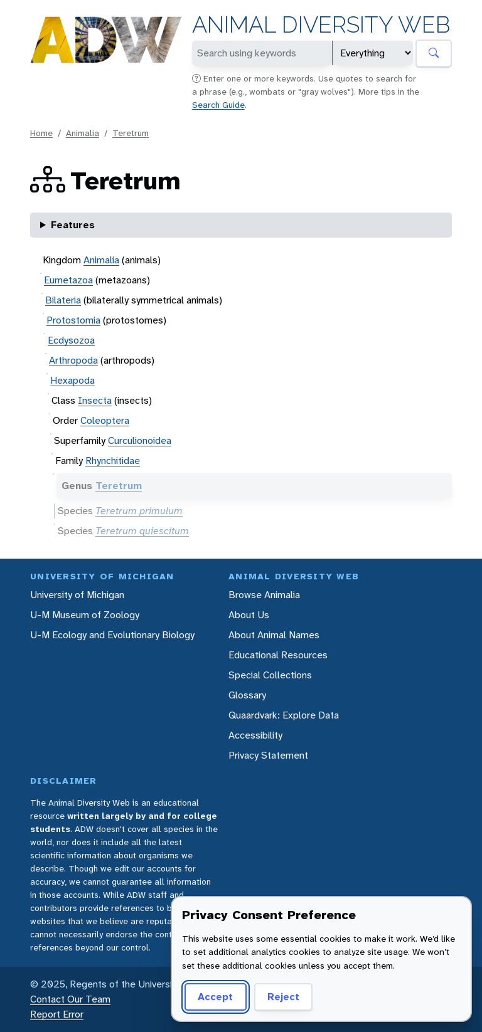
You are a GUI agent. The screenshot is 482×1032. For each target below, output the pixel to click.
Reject (283, 996)
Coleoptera (104, 420)
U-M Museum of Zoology (84, 614)
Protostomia (73, 320)
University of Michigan (77, 594)
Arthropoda (73, 360)
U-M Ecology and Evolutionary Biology (112, 634)
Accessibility (255, 735)
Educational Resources (278, 654)
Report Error (56, 1014)
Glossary (247, 695)
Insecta (95, 400)
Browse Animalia (264, 594)
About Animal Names (273, 634)
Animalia (82, 133)
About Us (248, 614)
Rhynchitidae (112, 460)
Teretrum (130, 133)
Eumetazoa (68, 280)
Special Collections (270, 675)
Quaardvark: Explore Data (283, 715)
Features (73, 224)
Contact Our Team (70, 999)
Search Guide (218, 104)
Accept (215, 996)
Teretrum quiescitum (142, 530)
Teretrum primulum (139, 510)
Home (41, 133)
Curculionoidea (139, 440)
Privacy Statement (268, 755)
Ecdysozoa (71, 340)
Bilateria (63, 300)
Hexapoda (72, 380)
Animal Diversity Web (321, 24)
